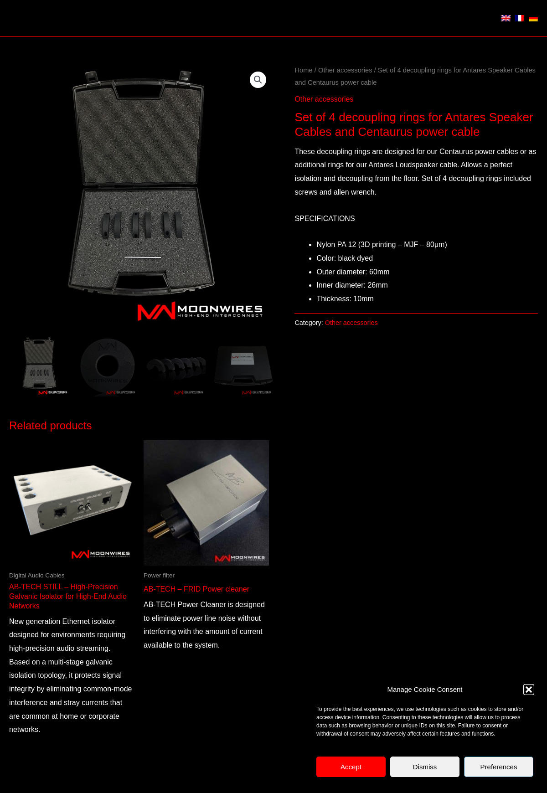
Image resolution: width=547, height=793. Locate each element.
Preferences (498, 767)
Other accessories (345, 70)
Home (303, 70)
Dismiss (425, 767)
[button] (528, 689)
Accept (351, 767)
